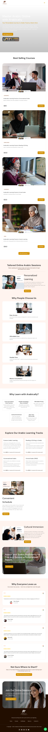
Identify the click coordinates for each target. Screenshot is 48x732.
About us (29, 721)
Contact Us (36, 721)
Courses (16, 721)
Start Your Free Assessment (23, 674)
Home (11, 721)
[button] (45, 729)
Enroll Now (41, 105)
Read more (27, 291)
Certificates (23, 721)
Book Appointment (7, 34)
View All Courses (23, 253)
